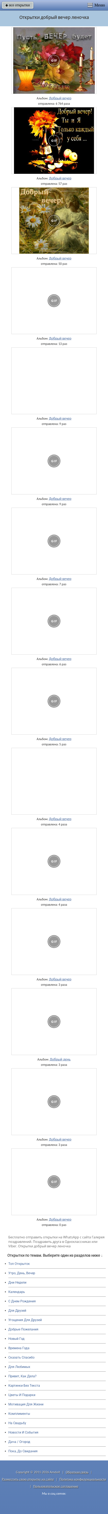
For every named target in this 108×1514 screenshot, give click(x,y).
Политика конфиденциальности (82, 1479)
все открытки (17, 5)
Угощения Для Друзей (25, 1320)
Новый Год (16, 1339)
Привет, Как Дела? (22, 1376)
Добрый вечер (60, 98)
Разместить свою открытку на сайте (28, 1479)
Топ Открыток (19, 1264)
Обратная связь (77, 1472)
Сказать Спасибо (21, 1357)
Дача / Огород (19, 1442)
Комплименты (19, 1414)
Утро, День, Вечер (21, 1273)
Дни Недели (17, 1282)
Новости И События (23, 1432)
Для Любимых (19, 1367)
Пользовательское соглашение (55, 1486)
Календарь (16, 1292)
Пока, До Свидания (23, 1451)
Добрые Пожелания (23, 1329)
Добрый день (60, 1059)
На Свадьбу (17, 1423)
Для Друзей (17, 1311)
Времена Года (18, 1348)
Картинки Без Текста (24, 1385)
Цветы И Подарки (21, 1395)
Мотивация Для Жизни (25, 1404)
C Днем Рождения (22, 1301)
